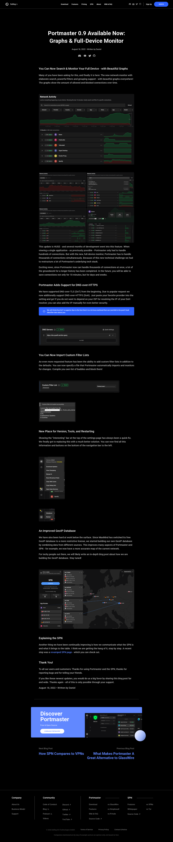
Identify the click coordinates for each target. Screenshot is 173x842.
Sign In (161, 4)
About (99, 4)
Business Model (18, 809)
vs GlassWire (113, 804)
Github (65, 810)
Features (75, 4)
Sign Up (149, 4)
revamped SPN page (61, 652)
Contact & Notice (120, 830)
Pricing (84, 4)
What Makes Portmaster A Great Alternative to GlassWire (110, 756)
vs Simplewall (113, 809)
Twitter (65, 815)
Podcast (46, 814)
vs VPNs (149, 804)
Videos (46, 819)
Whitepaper (132, 809)
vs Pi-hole (112, 814)
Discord (65, 805)
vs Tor (148, 809)
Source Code (94, 819)
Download (64, 4)
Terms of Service (86, 830)
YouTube (66, 819)
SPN (91, 4)
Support (15, 814)
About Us (15, 804)
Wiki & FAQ (108, 4)
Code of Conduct (50, 804)
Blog (45, 809)
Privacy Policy (103, 830)
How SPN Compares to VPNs (61, 754)
